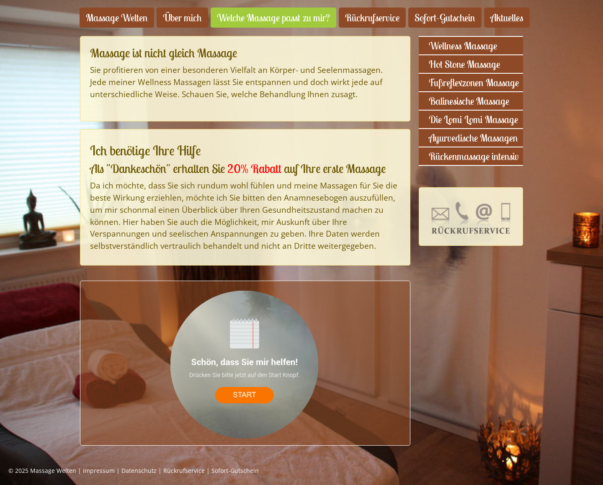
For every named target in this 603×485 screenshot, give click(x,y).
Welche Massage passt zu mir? (273, 17)
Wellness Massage (463, 45)
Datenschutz (139, 471)
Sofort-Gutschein (445, 17)
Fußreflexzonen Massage (474, 82)
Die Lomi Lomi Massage (473, 119)
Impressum (99, 471)
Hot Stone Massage (464, 64)
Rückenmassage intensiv (474, 156)
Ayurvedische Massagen (473, 138)
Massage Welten (117, 17)
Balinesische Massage (469, 101)
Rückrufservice (372, 17)
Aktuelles (506, 17)
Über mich (182, 17)
